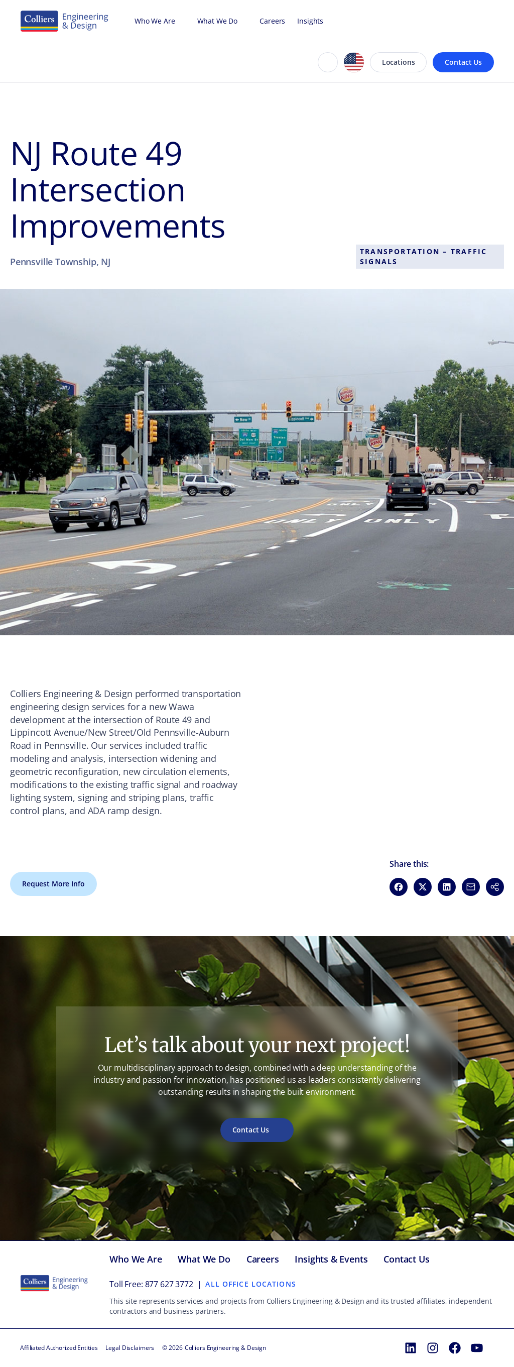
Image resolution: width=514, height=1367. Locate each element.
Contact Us (463, 62)
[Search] (328, 62)
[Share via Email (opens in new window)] (471, 887)
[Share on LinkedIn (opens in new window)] (447, 887)
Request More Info (53, 883)
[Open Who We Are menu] (180, 21)
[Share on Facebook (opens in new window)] (399, 887)
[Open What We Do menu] (242, 21)
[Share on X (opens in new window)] (423, 887)
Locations (398, 62)
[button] (495, 887)
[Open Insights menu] (328, 21)
